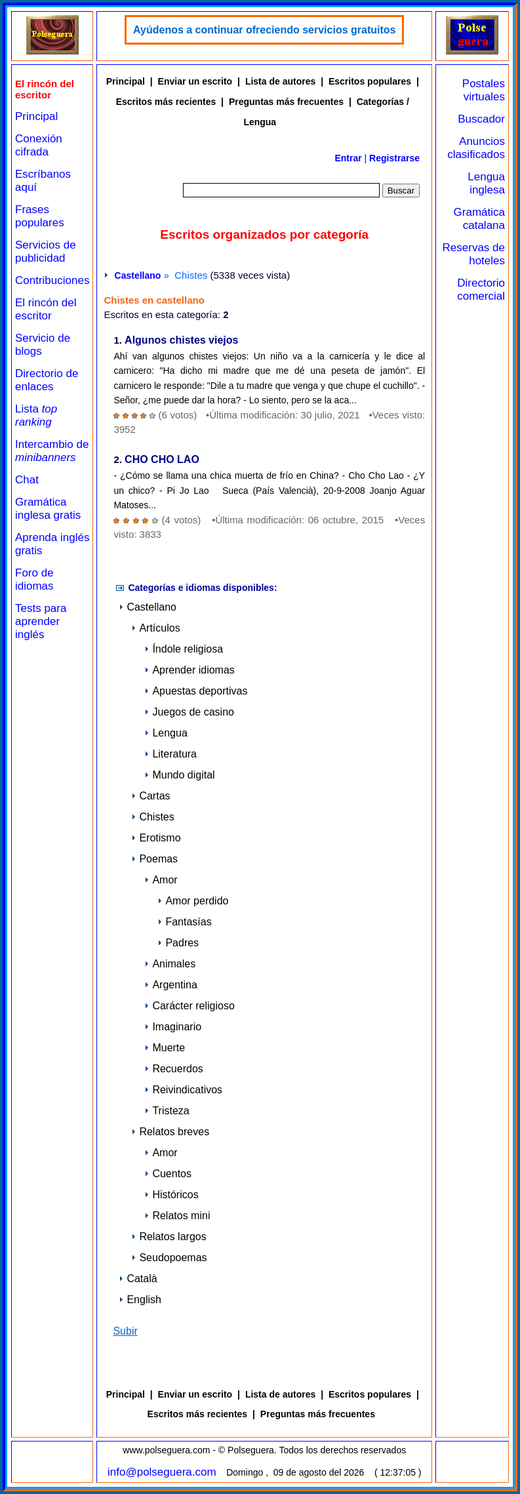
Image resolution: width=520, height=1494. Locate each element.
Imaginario (172, 1026)
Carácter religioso (189, 1005)
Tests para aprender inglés (40, 621)
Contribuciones (52, 280)
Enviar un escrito (195, 81)
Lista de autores (280, 81)
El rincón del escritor (46, 309)
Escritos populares (370, 81)
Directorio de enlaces (46, 380)
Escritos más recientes (166, 101)
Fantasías (184, 921)
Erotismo (155, 837)
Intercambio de (52, 451)
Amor (160, 879)
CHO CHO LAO (162, 460)
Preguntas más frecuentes (286, 101)
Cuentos (167, 1173)
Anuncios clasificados (476, 148)
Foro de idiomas (34, 579)
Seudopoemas (169, 1257)
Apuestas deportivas (195, 691)
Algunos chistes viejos (181, 340)
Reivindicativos (183, 1089)
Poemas (154, 858)
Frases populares (39, 216)
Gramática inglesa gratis (48, 508)
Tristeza (166, 1110)
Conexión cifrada (38, 145)
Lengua (165, 732)
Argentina (170, 984)
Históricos (171, 1194)
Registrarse (394, 158)
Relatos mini (177, 1215)
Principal (36, 116)
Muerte (164, 1047)
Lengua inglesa (486, 183)
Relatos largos (168, 1236)
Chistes (152, 816)
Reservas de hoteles (474, 254)
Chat (27, 480)
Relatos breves (170, 1131)
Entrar (347, 158)
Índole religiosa (183, 649)
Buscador (481, 119)
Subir (125, 1331)
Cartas (150, 795)
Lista (36, 415)
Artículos (155, 628)
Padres (178, 942)
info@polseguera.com (162, 1472)
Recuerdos (173, 1068)
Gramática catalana (479, 219)
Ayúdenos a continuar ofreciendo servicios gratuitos (264, 29)
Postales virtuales (483, 90)
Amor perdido (192, 900)
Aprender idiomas (189, 670)
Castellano (138, 275)
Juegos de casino (189, 711)
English (140, 1299)
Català (138, 1278)
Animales (169, 963)
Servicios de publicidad (45, 251)
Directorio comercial (481, 289)
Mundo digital (179, 774)
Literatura (170, 753)
